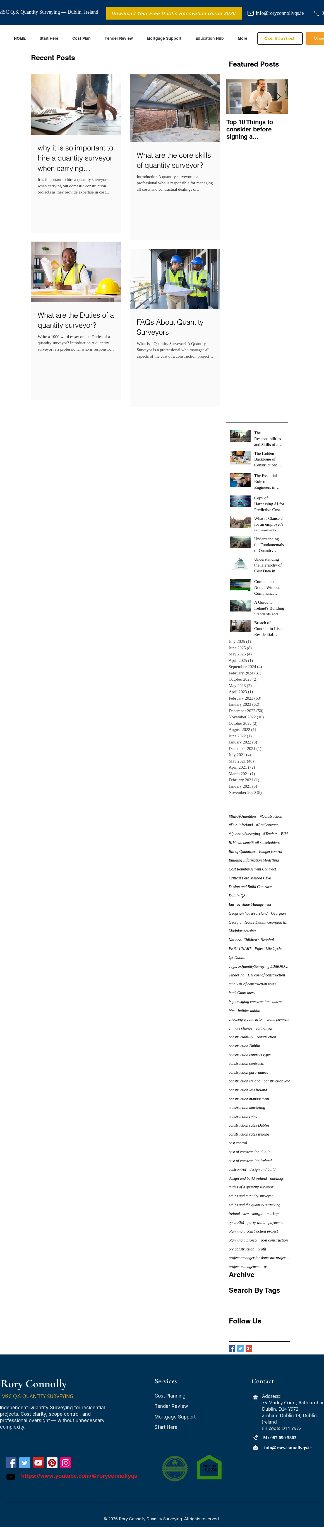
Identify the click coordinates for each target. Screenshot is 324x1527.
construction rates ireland (249, 1134)
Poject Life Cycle (268, 949)
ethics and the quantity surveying (254, 1205)
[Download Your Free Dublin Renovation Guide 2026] (174, 13)
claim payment (278, 1019)
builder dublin (249, 1011)
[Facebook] (11, 1462)
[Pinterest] (52, 1462)
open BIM (236, 1223)
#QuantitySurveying (244, 834)
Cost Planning (170, 1396)
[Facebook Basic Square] (232, 1348)
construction (266, 1037)
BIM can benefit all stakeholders (254, 843)
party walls (256, 1223)
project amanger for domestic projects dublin (259, 1258)
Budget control (270, 851)
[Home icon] (255, 1397)
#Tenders (270, 834)
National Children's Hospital (251, 940)
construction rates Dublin (249, 1125)
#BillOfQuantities (243, 816)
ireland (234, 1214)
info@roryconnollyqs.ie (280, 13)
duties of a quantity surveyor (251, 1187)
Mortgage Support (175, 1417)
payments (275, 1223)
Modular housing (242, 931)
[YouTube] (38, 1462)
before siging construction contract (256, 1002)
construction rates (243, 1117)
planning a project (243, 1240)
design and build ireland (248, 1178)
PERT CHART (240, 949)
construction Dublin (244, 1046)
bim (232, 1011)
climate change (241, 1028)
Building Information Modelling (254, 860)
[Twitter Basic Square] (240, 1348)
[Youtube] (11, 1477)
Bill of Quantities (242, 851)
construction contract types (250, 1055)
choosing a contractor (246, 1019)
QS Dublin (237, 957)
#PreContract (266, 825)
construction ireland (244, 1081)
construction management (249, 1099)
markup (273, 1214)
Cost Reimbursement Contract (252, 869)
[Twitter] (24, 1462)
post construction (274, 1240)
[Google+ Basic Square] (249, 1348)
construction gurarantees (248, 1072)
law (246, 1214)
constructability (241, 1037)
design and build (262, 1169)
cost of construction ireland (250, 1161)
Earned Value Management (250, 904)
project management (245, 1267)
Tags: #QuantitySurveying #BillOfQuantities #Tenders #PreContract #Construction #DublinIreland (259, 966)
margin (257, 1214)
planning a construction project (253, 1231)
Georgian (278, 913)
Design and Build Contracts (251, 887)
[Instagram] (65, 1462)
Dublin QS (237, 896)
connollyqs (264, 1028)
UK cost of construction (266, 975)
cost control (238, 1143)
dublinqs (277, 1178)
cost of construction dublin (250, 1152)
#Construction (271, 816)
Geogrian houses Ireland (248, 913)
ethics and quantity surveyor (251, 1196)
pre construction (242, 1249)
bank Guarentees (242, 993)
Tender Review (171, 1406)
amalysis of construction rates (252, 984)
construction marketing (247, 1108)
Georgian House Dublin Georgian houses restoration (259, 922)
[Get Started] (280, 38)
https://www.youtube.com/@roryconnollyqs (79, 1475)
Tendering (236, 975)
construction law (277, 1081)
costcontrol (237, 1169)
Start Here (166, 1427)
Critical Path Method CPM (250, 878)
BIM (284, 834)
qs (265, 1267)
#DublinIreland (241, 825)
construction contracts (246, 1063)
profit (262, 1249)
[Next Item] (278, 96)
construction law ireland (248, 1090)
